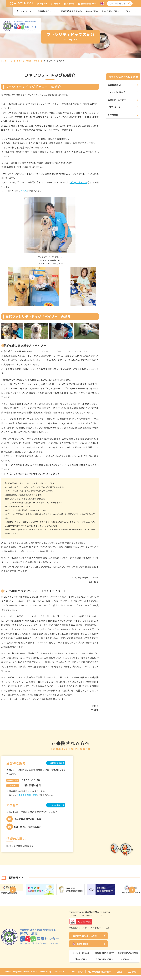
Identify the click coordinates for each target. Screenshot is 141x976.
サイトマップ (77, 972)
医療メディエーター (117, 99)
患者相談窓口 (114, 84)
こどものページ (130, 11)
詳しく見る (52, 805)
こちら (24, 191)
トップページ (7, 61)
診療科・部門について (47, 11)
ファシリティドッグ (116, 92)
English (43, 3)
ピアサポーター (115, 107)
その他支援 (113, 114)
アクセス (56, 3)
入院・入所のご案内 (110, 11)
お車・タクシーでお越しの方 (28, 827)
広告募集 (132, 972)
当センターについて (25, 11)
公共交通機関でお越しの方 (27, 819)
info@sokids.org (79, 182)
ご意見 (119, 972)
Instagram (81, 944)
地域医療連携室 (52, 763)
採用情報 (70, 3)
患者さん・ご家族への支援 (28, 61)
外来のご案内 (92, 11)
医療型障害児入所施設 (71, 11)
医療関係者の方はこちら (85, 936)
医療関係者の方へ (89, 3)
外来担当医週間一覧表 (27, 795)
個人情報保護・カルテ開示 (99, 972)
